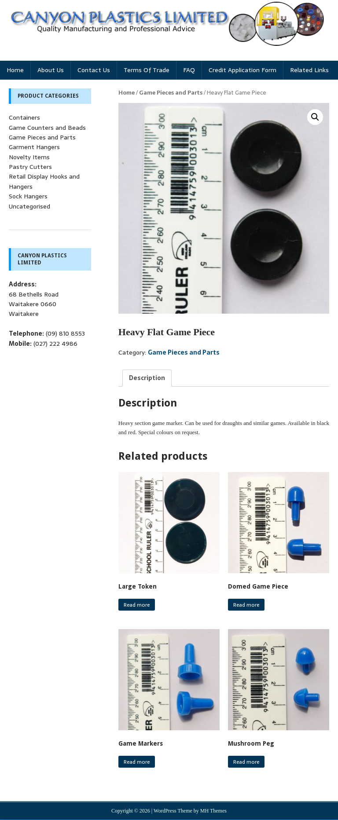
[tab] (147, 378)
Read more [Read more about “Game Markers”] (137, 762)
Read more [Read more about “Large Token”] (137, 604)
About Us (50, 70)
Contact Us (93, 70)
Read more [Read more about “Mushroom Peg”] (246, 762)
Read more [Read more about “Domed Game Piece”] (246, 604)
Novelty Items (29, 157)
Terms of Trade (146, 70)
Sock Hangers (28, 196)
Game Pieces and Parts (170, 92)
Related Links (309, 70)
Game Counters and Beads (47, 127)
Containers (24, 117)
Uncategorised (29, 206)
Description (147, 378)
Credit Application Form (242, 70)
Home (15, 70)
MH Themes (213, 811)
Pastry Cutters (30, 167)
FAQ (189, 70)
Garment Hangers (34, 147)
